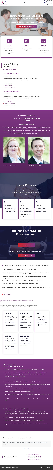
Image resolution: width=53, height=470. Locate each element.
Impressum (49, 467)
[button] (24, 3)
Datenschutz (42, 467)
